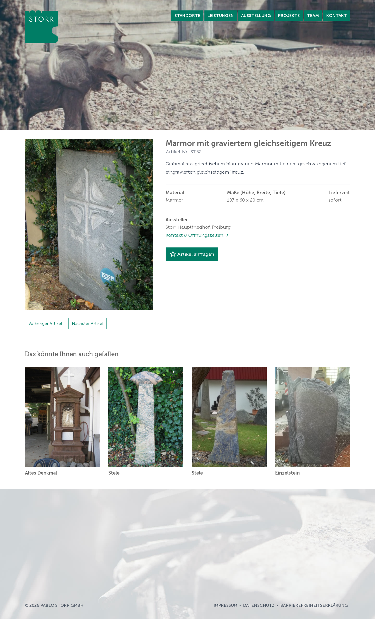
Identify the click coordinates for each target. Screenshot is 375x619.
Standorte (187, 15)
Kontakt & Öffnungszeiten (195, 235)
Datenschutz (258, 605)
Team (313, 15)
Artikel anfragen (192, 254)
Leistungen (221, 15)
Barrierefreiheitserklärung (314, 605)
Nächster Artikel (87, 323)
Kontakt (336, 15)
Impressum (225, 605)
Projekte (289, 15)
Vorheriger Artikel (45, 323)
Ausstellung (256, 15)
